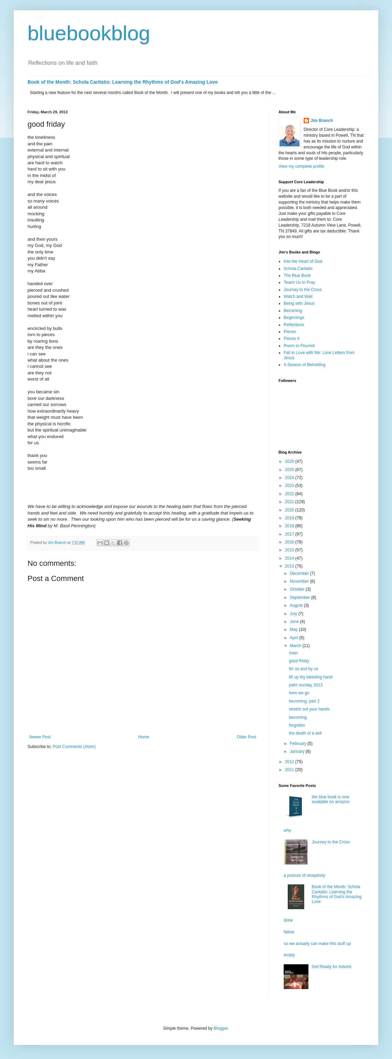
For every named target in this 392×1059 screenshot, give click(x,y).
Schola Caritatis (298, 268)
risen (293, 653)
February (298, 743)
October (298, 589)
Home (143, 737)
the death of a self (305, 733)
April (294, 637)
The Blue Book (297, 275)
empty (289, 955)
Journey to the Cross (303, 289)
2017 (290, 534)
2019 (290, 518)
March (296, 645)
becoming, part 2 (304, 701)
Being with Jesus (299, 303)
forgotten (297, 725)
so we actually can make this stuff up (317, 943)
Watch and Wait (298, 296)
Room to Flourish (299, 345)
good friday (299, 660)
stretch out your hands (309, 709)
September (300, 597)
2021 (290, 501)
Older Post (246, 737)
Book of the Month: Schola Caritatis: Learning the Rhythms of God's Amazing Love (123, 82)
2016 (290, 542)
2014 (290, 558)
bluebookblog (89, 33)
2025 (290, 469)
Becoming (293, 310)
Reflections (294, 324)
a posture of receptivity (304, 875)
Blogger (221, 1028)
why (287, 830)
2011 (290, 769)
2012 (290, 761)
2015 (290, 550)
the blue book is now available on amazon (331, 799)
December (300, 573)
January (298, 751)
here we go (299, 693)
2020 (290, 510)
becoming (298, 717)
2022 (290, 493)
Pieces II (292, 338)
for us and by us (303, 668)
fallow (289, 932)
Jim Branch (322, 120)
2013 (290, 566)
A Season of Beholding (304, 364)
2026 (290, 461)
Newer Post (40, 737)
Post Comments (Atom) (74, 746)
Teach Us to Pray (299, 282)
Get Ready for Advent (331, 966)
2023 (290, 485)
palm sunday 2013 (306, 685)
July (294, 613)
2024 (290, 477)
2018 (290, 525)
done (288, 920)
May (294, 629)
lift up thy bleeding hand (311, 677)
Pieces (290, 331)
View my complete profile (301, 166)
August (297, 605)
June (295, 621)
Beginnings (294, 317)
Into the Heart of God (303, 261)
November (300, 581)
